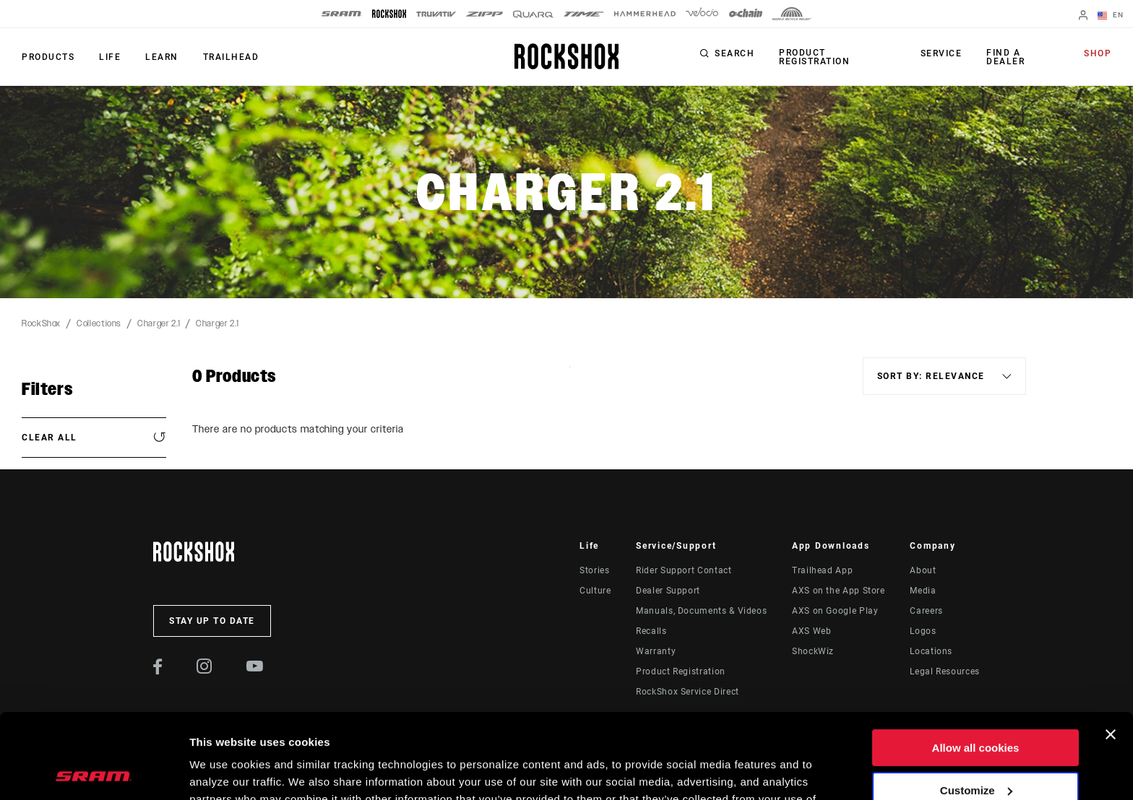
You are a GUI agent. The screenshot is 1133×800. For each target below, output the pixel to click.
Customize (976, 705)
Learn (161, 57)
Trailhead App (822, 570)
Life (110, 57)
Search (734, 53)
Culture (595, 591)
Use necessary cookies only (975, 748)
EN (1111, 16)
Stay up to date (212, 621)
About (923, 570)
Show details (223, 771)
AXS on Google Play (835, 611)
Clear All (49, 437)
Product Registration (814, 57)
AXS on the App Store (838, 591)
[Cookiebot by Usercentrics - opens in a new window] (93, 772)
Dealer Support (668, 591)
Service (941, 53)
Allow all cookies (976, 663)
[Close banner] (1111, 650)
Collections (99, 323)
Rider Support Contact (683, 570)
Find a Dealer (1005, 57)
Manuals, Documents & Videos (701, 611)
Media (923, 591)
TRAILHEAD (231, 57)
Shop (1097, 53)
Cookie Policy (351, 732)
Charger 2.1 (158, 323)
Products (48, 57)
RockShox (41, 323)
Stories (594, 570)
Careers (926, 611)
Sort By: (569, 376)
